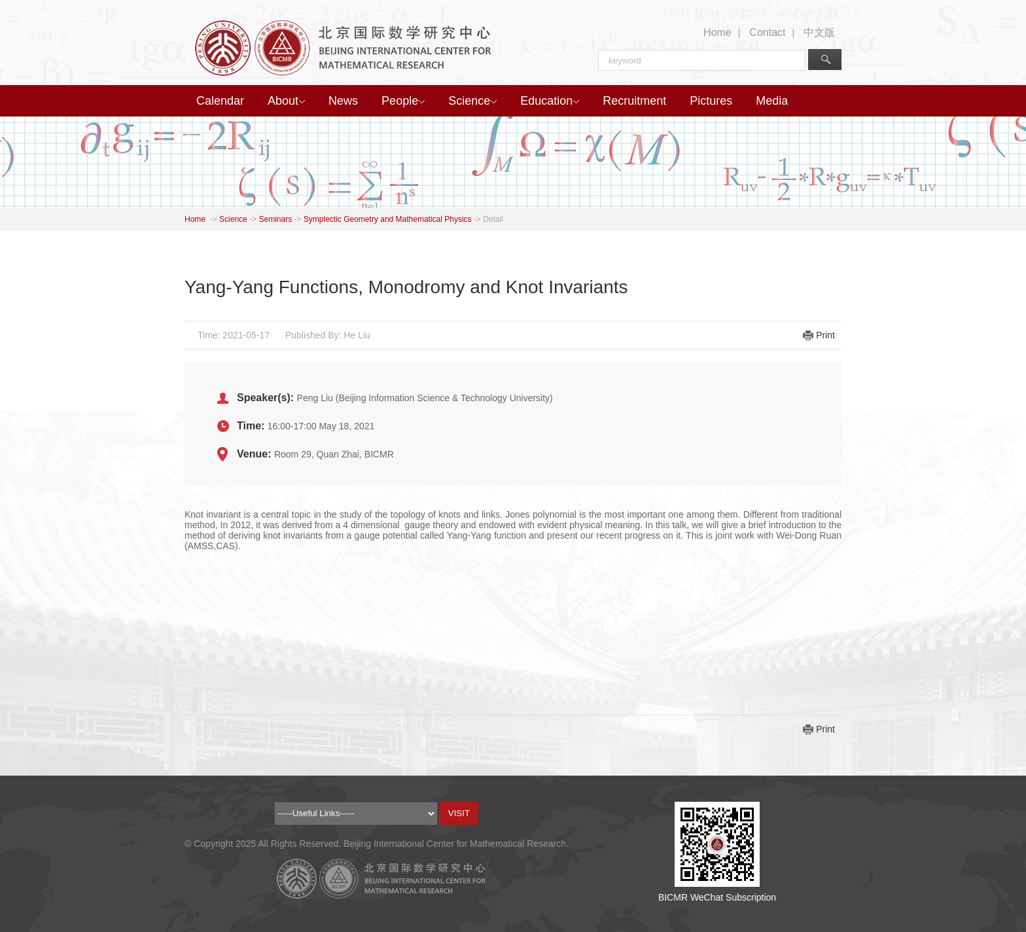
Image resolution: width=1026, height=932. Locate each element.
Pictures (711, 100)
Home (717, 32)
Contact (767, 32)
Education (549, 100)
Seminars (275, 219)
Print (825, 335)
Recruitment (634, 100)
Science (472, 100)
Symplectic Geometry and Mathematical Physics (388, 219)
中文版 (819, 32)
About (286, 100)
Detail (493, 219)
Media (772, 100)
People (403, 100)
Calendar (220, 100)
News (343, 100)
